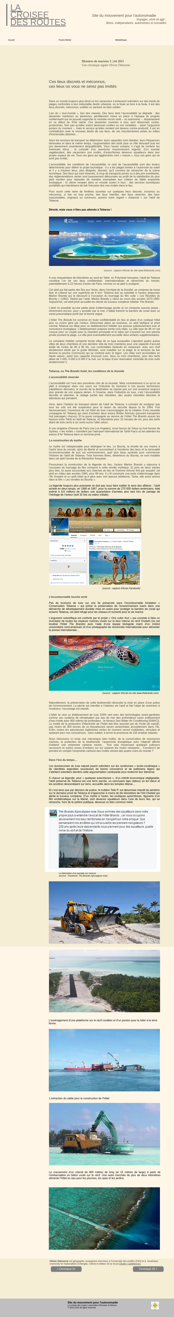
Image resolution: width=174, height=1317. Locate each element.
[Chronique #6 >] (148, 1268)
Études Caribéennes (130, 1263)
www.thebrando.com (148, 270)
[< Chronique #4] (66, 1268)
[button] (84, 40)
